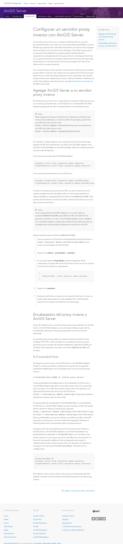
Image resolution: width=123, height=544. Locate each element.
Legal (59, 540)
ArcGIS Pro (37, 516)
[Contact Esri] (104, 515)
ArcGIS (35, 523)
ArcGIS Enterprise (12, 3)
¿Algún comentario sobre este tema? (79, 487)
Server (6, 519)
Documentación (10, 533)
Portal (26, 3)
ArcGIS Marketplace (41, 533)
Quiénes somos (68, 512)
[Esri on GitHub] (100, 515)
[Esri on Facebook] (96, 515)
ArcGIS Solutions (39, 530)
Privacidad (37, 540)
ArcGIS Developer (40, 526)
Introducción (17, 16)
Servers (33, 3)
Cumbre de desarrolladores (73, 526)
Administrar (78, 16)
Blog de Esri (67, 519)
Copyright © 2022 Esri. (12, 540)
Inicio (7, 16)
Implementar (30, 16)
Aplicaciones (59, 3)
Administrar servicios (63, 16)
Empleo (65, 516)
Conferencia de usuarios (71, 523)
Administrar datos (45, 16)
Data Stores (42, 3)
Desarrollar (90, 16)
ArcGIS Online (38, 512)
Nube (50, 3)
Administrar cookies (49, 540)
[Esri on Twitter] (93, 515)
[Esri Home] (96, 507)
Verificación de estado (81, 81)
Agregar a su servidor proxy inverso (107, 37)
